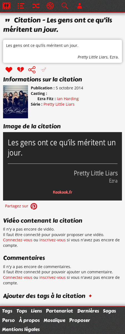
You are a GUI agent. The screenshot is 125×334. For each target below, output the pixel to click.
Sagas (109, 310)
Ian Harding (68, 98)
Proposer (79, 320)
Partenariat (59, 310)
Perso (8, 320)
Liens (36, 310)
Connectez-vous (17, 239)
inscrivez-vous (52, 239)
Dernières (88, 310)
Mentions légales (21, 329)
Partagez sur (21, 206)
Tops (21, 310)
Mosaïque (54, 320)
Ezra (114, 57)
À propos (29, 320)
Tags (7, 310)
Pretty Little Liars (93, 57)
